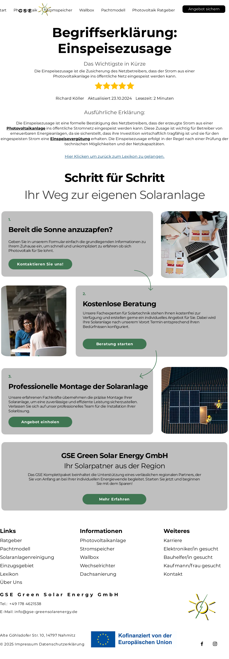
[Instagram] (215, 644)
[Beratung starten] (115, 344)
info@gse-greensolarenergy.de (45, 612)
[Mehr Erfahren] (114, 499)
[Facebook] (202, 644)
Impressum (26, 644)
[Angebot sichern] (203, 9)
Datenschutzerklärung (62, 644)
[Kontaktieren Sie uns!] (40, 264)
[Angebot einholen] (40, 422)
